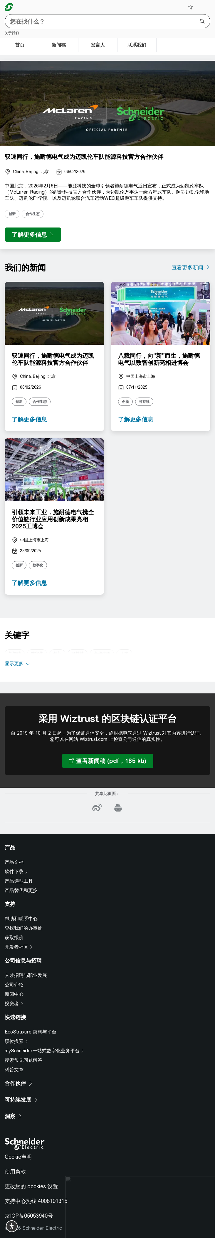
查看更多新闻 (187, 267)
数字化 (38, 565)
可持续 (144, 402)
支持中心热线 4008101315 (36, 1201)
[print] (118, 807)
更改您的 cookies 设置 (31, 1186)
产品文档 (14, 862)
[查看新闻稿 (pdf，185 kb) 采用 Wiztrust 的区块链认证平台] (107, 761)
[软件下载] (16, 871)
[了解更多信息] (33, 235)
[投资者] (14, 1003)
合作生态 (33, 214)
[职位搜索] (16, 1041)
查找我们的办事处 (23, 928)
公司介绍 (14, 985)
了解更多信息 (29, 419)
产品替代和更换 (21, 890)
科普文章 (14, 1069)
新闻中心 (14, 994)
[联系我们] (136, 45)
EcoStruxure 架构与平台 (30, 1032)
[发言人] (97, 45)
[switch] (12, 1226)
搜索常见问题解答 (23, 1060)
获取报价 (14, 937)
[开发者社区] (19, 947)
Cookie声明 (18, 1157)
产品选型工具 (19, 881)
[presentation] (107, 103)
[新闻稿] (58, 45)
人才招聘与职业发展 (26, 975)
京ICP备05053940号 (29, 1216)
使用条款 (15, 1171)
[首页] (19, 45)
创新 (12, 214)
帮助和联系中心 (21, 919)
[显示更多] (18, 664)
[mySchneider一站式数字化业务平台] (44, 1051)
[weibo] (97, 807)
